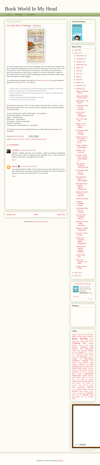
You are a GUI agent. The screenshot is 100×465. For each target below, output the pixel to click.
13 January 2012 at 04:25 (29, 166)
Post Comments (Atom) (40, 221)
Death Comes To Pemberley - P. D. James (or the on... (81, 139)
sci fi (74, 395)
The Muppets (89, 377)
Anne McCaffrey (88, 334)
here (24, 82)
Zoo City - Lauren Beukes (82, 234)
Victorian (91, 379)
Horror (91, 355)
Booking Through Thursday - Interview (81, 194)
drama (84, 389)
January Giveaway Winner (82, 92)
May (77, 77)
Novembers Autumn (43, 80)
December (80, 56)
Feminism (75, 353)
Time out (84, 379)
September (80, 65)
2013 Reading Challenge (82, 284)
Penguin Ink (83, 372)
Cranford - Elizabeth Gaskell (80, 203)
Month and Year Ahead (81, 267)
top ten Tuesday (87, 397)
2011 (76, 273)
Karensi (82, 287)
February (79, 85)
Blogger (60, 461)
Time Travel (75, 379)
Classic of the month (18, 139)
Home (9, 14)
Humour (74, 357)
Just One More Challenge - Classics (81, 217)
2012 (76, 53)
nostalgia (80, 393)
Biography (90, 336)
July (77, 71)
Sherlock (90, 376)
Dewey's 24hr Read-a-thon (82, 349)
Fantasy (90, 351)
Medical (85, 362)
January (79, 88)
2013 (76, 50)
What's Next (87, 381)
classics (27, 139)
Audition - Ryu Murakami (80, 151)
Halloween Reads (82, 355)
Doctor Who (76, 351)
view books (89, 298)
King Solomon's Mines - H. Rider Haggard (81, 179)
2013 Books (19, 14)
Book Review (80, 338)
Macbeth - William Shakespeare (82, 229)
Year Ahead (76, 383)
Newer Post (11, 214)
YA (92, 381)
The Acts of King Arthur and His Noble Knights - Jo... (82, 157)
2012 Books (31, 14)
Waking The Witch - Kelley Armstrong (82, 223)
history (81, 391)
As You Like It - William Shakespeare (81, 114)
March (78, 82)
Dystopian (84, 351)
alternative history (88, 385)
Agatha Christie (77, 334)
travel (73, 398)
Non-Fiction (83, 370)
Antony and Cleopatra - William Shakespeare (81, 240)
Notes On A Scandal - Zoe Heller (81, 261)
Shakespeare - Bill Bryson (82, 102)
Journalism (90, 357)
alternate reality (76, 385)
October (79, 62)
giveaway (90, 389)
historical (75, 391)
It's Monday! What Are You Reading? (82, 107)
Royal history (77, 374)
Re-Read (90, 372)
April (78, 79)
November (80, 59)
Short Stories (76, 377)
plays (84, 393)
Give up (86, 353)
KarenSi (14, 166)
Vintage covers (77, 381)
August (78, 68)
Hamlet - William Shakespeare (81, 146)
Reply (13, 160)
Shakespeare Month (79, 376)
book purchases (78, 387)
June (78, 73)
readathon (89, 393)
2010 (76, 276)
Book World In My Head (31, 9)
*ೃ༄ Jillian (15, 150)
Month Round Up (83, 368)
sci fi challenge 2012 (85, 395)
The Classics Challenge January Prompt (82, 165)
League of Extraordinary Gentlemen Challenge (82, 360)
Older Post (61, 214)
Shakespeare (88, 374)
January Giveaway (82, 199)
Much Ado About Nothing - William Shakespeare (81, 186)
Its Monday (82, 357)
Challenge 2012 (79, 343)
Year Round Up (87, 383)
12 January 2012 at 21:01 (28, 150)
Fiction (81, 353)
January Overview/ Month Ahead (82, 97)
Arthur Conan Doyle (79, 336)
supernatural (76, 397)
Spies (83, 377)
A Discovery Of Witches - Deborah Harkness (81, 249)
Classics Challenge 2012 (39, 139)
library (86, 391)
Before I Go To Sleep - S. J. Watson (81, 125)
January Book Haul (80, 256)
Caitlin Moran (89, 341)
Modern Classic (84, 366)
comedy (74, 389)
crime (79, 389)
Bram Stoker (80, 341)
